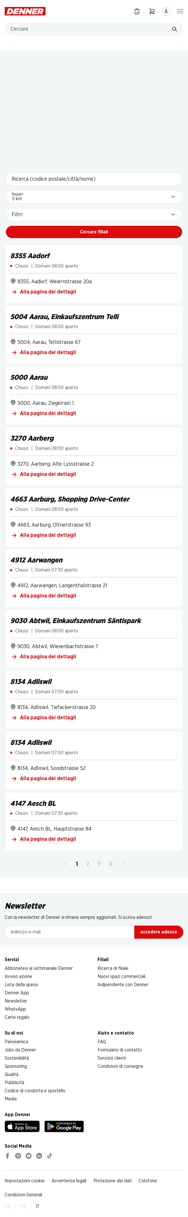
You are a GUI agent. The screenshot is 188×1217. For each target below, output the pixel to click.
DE (8, 1206)
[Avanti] (123, 864)
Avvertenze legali (69, 1181)
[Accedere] (166, 11)
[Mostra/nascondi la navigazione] (180, 11)
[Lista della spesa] (137, 11)
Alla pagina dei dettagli (43, 292)
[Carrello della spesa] (152, 11)
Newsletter (16, 1001)
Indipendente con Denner (123, 984)
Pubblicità (14, 1082)
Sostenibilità (17, 1058)
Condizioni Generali (23, 1195)
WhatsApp (15, 1009)
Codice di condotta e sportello (35, 1090)
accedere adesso (158, 932)
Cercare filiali (94, 232)
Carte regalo (17, 1017)
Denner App (17, 993)
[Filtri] (94, 214)
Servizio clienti (112, 1058)
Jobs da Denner (20, 1050)
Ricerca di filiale (113, 968)
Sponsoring (16, 1066)
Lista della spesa (21, 984)
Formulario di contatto (120, 1050)
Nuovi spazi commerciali (121, 976)
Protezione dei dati (112, 1181)
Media (11, 1099)
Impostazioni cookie (25, 1181)
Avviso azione (18, 976)
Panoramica (16, 1042)
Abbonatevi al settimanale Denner (39, 968)
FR (23, 1206)
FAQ (102, 1042)
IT (37, 1206)
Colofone (148, 1181)
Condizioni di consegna (120, 1066)
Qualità (11, 1074)
